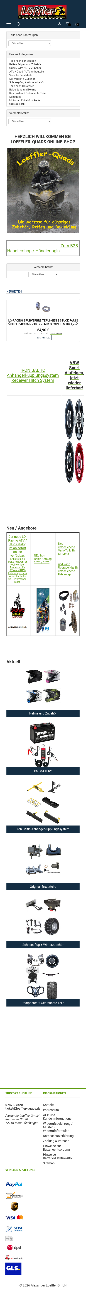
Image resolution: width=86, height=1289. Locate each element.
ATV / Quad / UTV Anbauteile (26, 71)
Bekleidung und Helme (22, 89)
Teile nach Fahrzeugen (22, 60)
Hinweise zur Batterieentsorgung (56, 1147)
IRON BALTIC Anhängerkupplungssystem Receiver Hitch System (33, 375)
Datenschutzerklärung (58, 1136)
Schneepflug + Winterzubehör (26, 82)
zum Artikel (43, 337)
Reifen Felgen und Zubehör (25, 64)
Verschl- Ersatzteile (20, 75)
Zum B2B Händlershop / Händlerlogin (42, 248)
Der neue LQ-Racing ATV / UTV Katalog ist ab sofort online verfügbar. (17, 546)
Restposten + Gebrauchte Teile (27, 93)
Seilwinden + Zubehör (22, 78)
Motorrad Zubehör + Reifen (25, 100)
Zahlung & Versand (56, 1141)
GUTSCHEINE (17, 104)
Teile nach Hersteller (21, 86)
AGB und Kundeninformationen (58, 1116)
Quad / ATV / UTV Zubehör (25, 68)
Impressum (51, 1110)
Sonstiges (15, 96)
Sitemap (49, 1163)
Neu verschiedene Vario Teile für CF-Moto (67, 549)
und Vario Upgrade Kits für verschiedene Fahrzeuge (68, 569)
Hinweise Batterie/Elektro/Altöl (58, 1156)
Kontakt (48, 1105)
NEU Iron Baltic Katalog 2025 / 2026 (43, 559)
